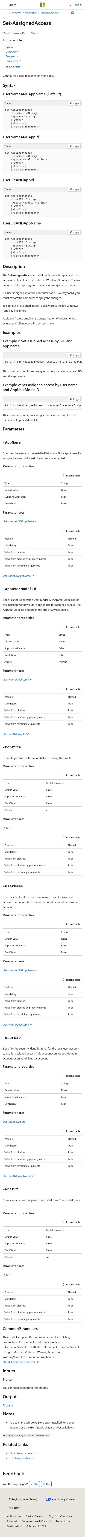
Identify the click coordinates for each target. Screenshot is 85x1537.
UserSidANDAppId (16, 734)
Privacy (11, 1521)
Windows (17, 12)
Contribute (66, 1516)
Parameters (13, 61)
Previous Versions (34, 1516)
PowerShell (31, 12)
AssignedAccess (49, 12)
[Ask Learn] (72, 13)
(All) (7, 828)
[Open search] (69, 5)
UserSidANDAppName (18, 576)
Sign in (78, 4)
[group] (42, 362)
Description (12, 51)
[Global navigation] (3, 5)
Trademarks (13, 1526)
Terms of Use (63, 1521)
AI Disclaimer (14, 1516)
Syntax (11, 47)
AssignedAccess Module (26, 33)
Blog (51, 1516)
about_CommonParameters (19, 1362)
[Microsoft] (42, 4)
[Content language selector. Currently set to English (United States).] (23, 1499)
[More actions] (79, 13)
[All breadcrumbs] (6, 13)
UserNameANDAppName (20, 521)
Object (8, 1405)
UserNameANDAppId (18, 679)
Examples (12, 56)
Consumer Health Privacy (35, 1521)
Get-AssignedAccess (22, 1458)
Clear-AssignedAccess (23, 1453)
